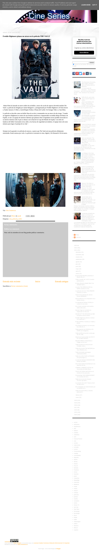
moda (75, 486)
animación (76, 424)
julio (77, 264)
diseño (75, 459)
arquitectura (77, 426)
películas (15, 219)
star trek (76, 507)
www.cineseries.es (23, 544)
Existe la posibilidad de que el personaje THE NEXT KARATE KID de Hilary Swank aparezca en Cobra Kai (89, 169)
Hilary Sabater (17, 543)
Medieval (76, 484)
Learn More (85, 5)
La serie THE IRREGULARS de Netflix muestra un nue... (83, 287)
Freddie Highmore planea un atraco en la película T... (85, 318)
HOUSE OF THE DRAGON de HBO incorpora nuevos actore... (85, 314)
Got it (94, 5)
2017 (75, 407)
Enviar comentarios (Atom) (19, 286)
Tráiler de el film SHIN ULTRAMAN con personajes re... (84, 356)
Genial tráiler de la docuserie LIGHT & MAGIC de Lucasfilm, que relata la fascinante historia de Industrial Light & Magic (88, 200)
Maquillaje (76, 480)
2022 (75, 247)
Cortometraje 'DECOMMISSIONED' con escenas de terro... (85, 376)
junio (77, 266)
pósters (76, 496)
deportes (76, 457)
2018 (75, 405)
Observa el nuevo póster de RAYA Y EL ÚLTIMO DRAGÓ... (85, 337)
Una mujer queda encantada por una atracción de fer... (85, 364)
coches (76, 443)
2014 (75, 414)
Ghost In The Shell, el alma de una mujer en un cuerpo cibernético (88, 185)
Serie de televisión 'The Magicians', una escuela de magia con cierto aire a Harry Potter (89, 140)
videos (75, 523)
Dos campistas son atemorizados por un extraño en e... (85, 387)
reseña (76, 499)
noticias (76, 492)
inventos (76, 474)
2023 (75, 245)
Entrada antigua (61, 281)
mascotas (76, 482)
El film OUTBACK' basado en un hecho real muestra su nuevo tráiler (89, 126)
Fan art (76, 465)
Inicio (6, 26)
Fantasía (76, 470)
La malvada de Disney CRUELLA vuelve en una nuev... (84, 303)
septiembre (79, 259)
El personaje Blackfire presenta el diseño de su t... (84, 276)
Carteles (26, 26)
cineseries (7, 541)
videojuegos (77, 521)
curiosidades (77, 455)
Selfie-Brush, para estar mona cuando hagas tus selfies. (88, 98)
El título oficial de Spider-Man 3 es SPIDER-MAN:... (84, 284)
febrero (78, 395)
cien (75, 436)
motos (75, 488)
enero (77, 397)
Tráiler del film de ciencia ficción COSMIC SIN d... (84, 345)
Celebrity (16, 26)
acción (75, 422)
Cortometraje (77, 451)
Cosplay (84, 26)
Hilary (77, 234)
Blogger (58, 548)
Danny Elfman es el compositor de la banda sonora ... (85, 299)
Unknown (78, 237)
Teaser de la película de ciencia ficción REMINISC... (83, 295)
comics (76, 449)
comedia (76, 447)
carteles (76, 432)
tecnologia (76, 511)
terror (75, 515)
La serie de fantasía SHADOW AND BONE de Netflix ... (85, 360)
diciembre (78, 252)
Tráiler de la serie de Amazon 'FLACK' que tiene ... (83, 379)
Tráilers (62, 26)
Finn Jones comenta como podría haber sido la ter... (84, 307)
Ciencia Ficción (78, 439)
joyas (75, 476)
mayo (77, 269)
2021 (75, 250)
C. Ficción (73, 26)
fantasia (76, 468)
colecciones (77, 445)
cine (10, 219)
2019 (75, 402)
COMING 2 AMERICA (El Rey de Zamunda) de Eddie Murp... (84, 368)
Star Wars (76, 509)
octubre (78, 257)
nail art (76, 490)
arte (75, 428)
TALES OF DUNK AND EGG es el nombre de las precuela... (84, 372)
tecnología (76, 513)
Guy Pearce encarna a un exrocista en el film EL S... (84, 326)
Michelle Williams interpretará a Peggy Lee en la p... (83, 341)
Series (43, 26)
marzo (77, 273)
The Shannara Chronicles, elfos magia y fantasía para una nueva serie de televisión (89, 84)
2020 (75, 400)
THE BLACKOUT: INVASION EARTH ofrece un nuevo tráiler (88, 112)
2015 (75, 412)
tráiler (20, 219)
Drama (76, 463)
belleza (76, 430)
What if (52, 26)
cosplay (76, 453)
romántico (76, 501)
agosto (78, 261)
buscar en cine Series (81, 64)
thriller (75, 517)
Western (76, 525)
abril (77, 271)
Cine (35, 26)
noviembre (79, 254)
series (75, 503)
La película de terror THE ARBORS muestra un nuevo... (84, 291)
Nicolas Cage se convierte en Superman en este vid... (83, 310)
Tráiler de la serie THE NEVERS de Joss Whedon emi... (84, 349)
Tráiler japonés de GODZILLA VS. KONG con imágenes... (84, 330)
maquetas (76, 478)
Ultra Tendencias (11, 210)
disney (75, 461)
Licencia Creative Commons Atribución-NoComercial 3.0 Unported (51, 543)
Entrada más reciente (11, 281)
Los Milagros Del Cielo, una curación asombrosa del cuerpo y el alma (88, 154)
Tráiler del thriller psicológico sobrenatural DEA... (83, 353)
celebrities (76, 434)
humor (75, 472)
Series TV (76, 505)
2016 (75, 410)
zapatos (76, 530)
